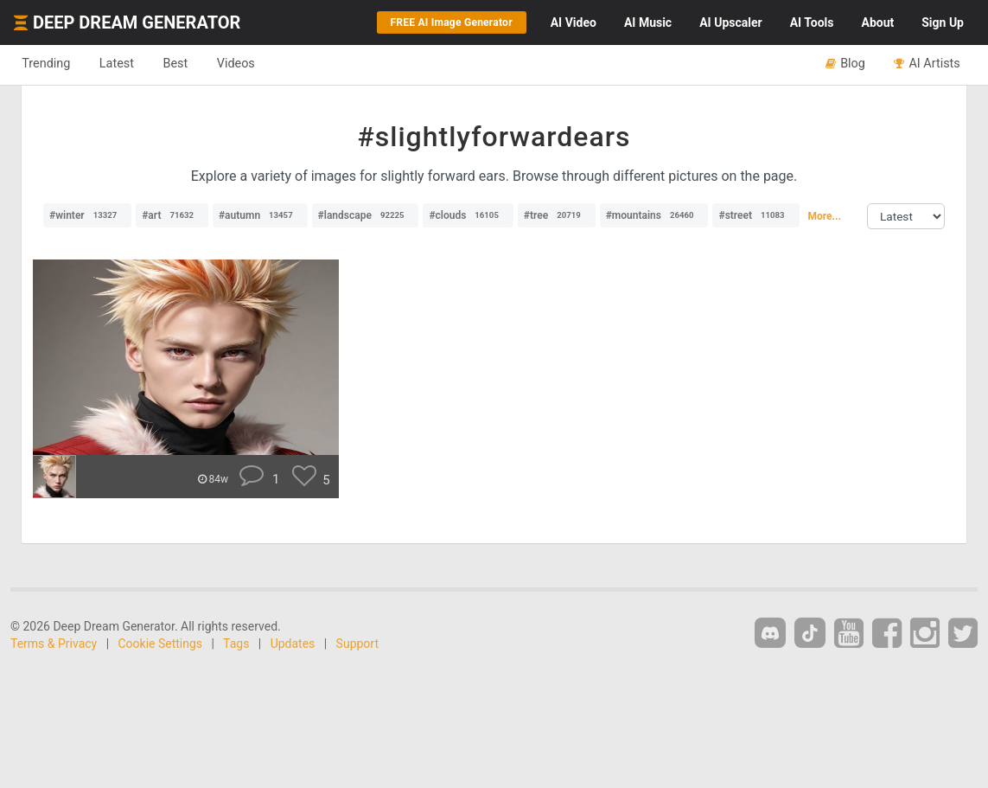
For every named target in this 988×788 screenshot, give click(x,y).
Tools (812, 22)
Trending (48, 64)
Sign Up (942, 22)
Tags (236, 643)
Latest (122, 64)
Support (357, 643)
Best (184, 64)
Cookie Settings (160, 643)
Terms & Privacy (53, 643)
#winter (87, 215)
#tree (557, 215)
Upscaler (730, 22)
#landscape (365, 215)
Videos (248, 64)
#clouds (468, 215)
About (877, 22)
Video (573, 22)
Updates (293, 643)
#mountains (654, 215)
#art (172, 215)
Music (648, 22)
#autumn (260, 215)
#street (755, 215)
